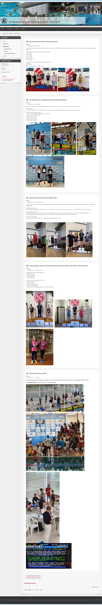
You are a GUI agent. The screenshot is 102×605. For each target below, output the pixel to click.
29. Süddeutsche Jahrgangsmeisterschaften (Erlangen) (47, 100)
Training (5, 51)
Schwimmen (6, 46)
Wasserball (5, 43)
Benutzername (4, 63)
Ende (41, 589)
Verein (4, 41)
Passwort (3, 68)
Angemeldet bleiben (5, 72)
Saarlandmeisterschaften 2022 (33, 576)
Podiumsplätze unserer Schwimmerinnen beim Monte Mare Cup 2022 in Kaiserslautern (58, 266)
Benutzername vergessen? (9, 79)
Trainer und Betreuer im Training (33, 578)
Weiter (37, 589)
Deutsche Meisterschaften (38, 373)
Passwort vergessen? (8, 80)
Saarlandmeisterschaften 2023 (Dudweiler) (43, 41)
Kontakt (23, 28)
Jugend (4, 55)
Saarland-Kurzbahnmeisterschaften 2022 (43, 198)
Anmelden (4, 76)
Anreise (17, 28)
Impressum (9, 28)
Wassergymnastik (7, 48)
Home (2, 28)
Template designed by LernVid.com (95, 602)
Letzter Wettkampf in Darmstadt (33, 575)
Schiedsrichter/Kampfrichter (9, 53)
